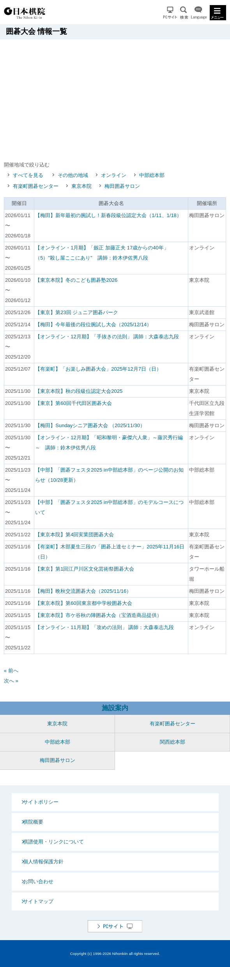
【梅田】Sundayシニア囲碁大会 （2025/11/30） (90, 425)
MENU (218, 12)
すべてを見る (28, 175)
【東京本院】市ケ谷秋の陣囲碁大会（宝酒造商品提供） (98, 615)
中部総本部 (152, 175)
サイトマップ (38, 901)
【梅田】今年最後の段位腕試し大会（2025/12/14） (93, 324)
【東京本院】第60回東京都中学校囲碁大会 (83, 603)
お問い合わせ (38, 881)
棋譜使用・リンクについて (53, 842)
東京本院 (81, 186)
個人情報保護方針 (43, 861)
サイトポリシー (40, 802)
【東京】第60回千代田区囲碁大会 (73, 403)
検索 (184, 12)
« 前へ (11, 671)
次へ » (11, 681)
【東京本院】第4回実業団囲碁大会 (74, 534)
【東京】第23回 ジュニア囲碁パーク (76, 312)
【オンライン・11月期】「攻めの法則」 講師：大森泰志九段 (104, 627)
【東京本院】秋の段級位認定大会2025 (78, 391)
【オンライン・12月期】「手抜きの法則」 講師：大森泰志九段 (107, 336)
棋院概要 (33, 822)
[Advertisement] (117, 97)
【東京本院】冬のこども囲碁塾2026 (76, 280)
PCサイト (170, 13)
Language (199, 12)
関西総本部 (172, 742)
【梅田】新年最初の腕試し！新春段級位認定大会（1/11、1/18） (108, 215)
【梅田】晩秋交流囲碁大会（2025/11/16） (83, 591)
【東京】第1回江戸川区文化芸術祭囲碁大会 (84, 569)
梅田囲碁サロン (122, 186)
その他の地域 (73, 175)
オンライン (113, 175)
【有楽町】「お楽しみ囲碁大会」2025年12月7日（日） (98, 369)
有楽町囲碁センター (35, 186)
